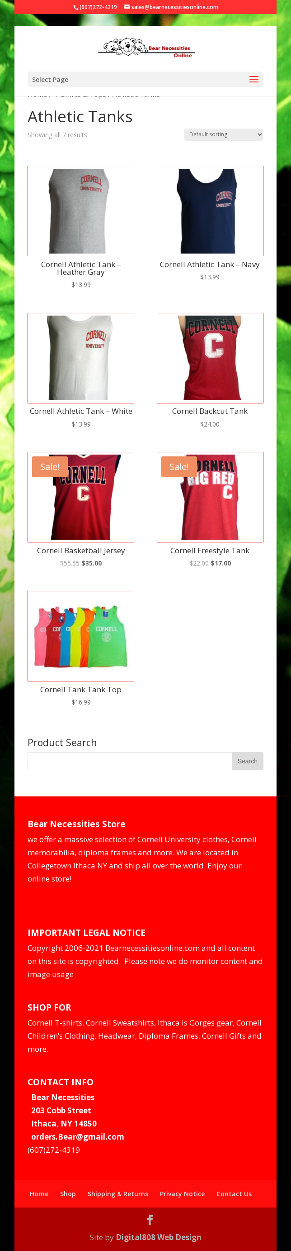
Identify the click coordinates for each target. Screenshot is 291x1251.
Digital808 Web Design (159, 1237)
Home (39, 1193)
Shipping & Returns (118, 1193)
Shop (68, 1193)
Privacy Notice (182, 1193)
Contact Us (234, 1193)
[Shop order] (223, 135)
